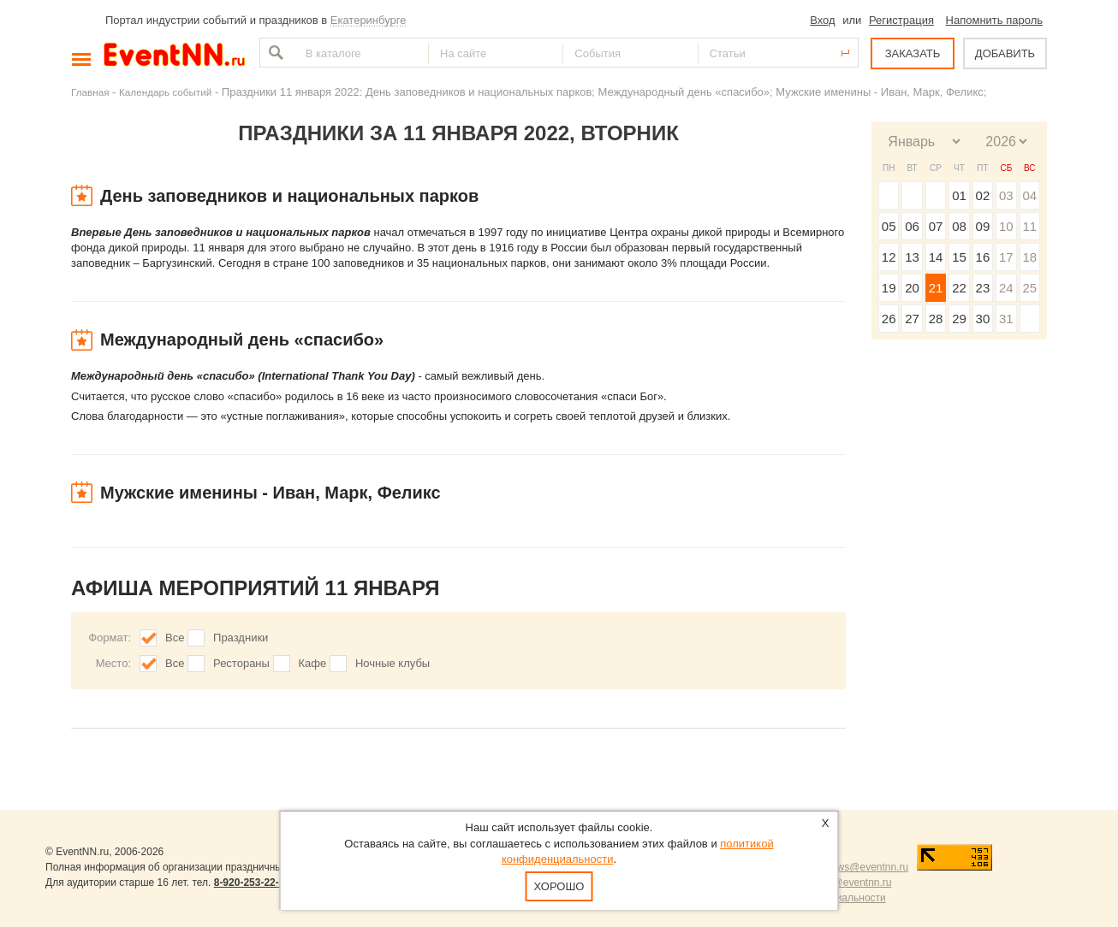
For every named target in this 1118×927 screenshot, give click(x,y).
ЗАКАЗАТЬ (913, 53)
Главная (90, 91)
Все (174, 637)
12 (889, 257)
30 (983, 318)
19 (889, 287)
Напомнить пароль (994, 20)
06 (912, 226)
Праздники (240, 637)
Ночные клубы (392, 663)
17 (1006, 257)
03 (1006, 195)
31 (1006, 318)
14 (936, 257)
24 (1006, 287)
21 (936, 287)
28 (936, 318)
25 (1029, 287)
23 (983, 287)
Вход (822, 20)
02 (983, 195)
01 (959, 195)
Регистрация (901, 20)
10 (1006, 226)
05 (889, 226)
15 (959, 257)
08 (959, 226)
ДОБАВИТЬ (1005, 53)
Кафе (313, 663)
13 (912, 257)
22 (959, 287)
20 (912, 287)
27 (912, 318)
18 (1029, 257)
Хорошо (559, 886)
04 (1029, 195)
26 (889, 318)
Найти (274, 52)
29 (959, 318)
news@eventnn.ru (866, 867)
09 (983, 226)
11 (1029, 226)
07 (936, 226)
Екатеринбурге (368, 20)
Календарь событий (165, 91)
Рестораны (241, 663)
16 (983, 257)
